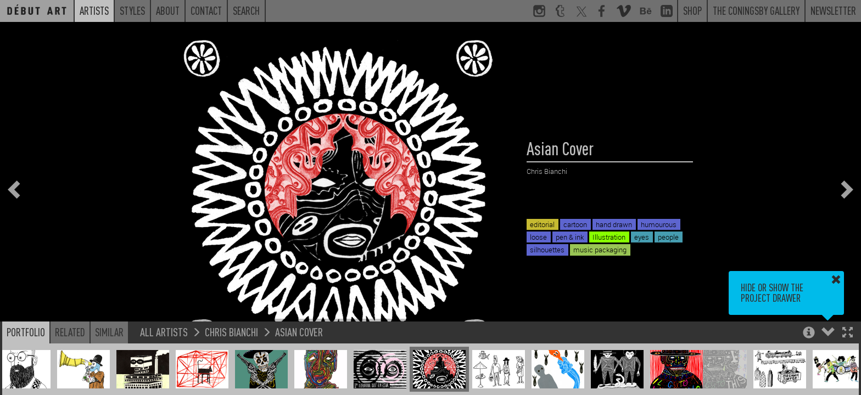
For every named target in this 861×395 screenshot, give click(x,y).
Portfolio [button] (26, 332)
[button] (847, 333)
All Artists (164, 331)
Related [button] (70, 332)
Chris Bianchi (231, 331)
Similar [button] (109, 332)
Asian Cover (299, 331)
